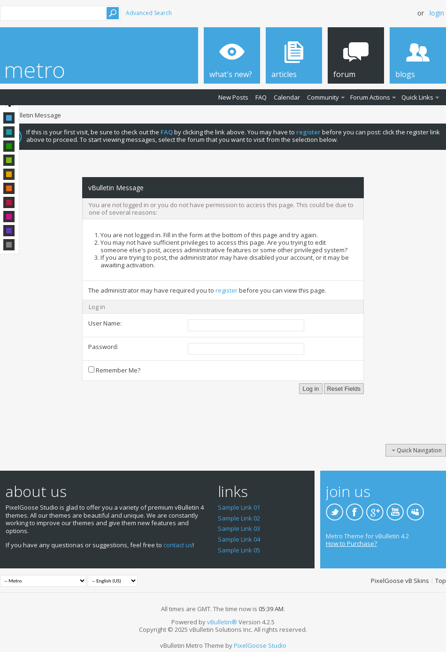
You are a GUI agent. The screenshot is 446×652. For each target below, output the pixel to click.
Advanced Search (149, 13)
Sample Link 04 (239, 539)
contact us (177, 545)
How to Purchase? (351, 543)
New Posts (233, 97)
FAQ (261, 97)
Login (437, 12)
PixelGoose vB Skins (400, 580)
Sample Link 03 (239, 528)
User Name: (105, 323)
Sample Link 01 (239, 507)
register (226, 290)
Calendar (287, 97)
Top (440, 580)
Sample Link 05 (239, 550)
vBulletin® (222, 622)
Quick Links (417, 97)
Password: (103, 346)
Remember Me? (114, 370)
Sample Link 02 (239, 518)
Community (323, 97)
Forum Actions (370, 97)
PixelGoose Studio (260, 645)
